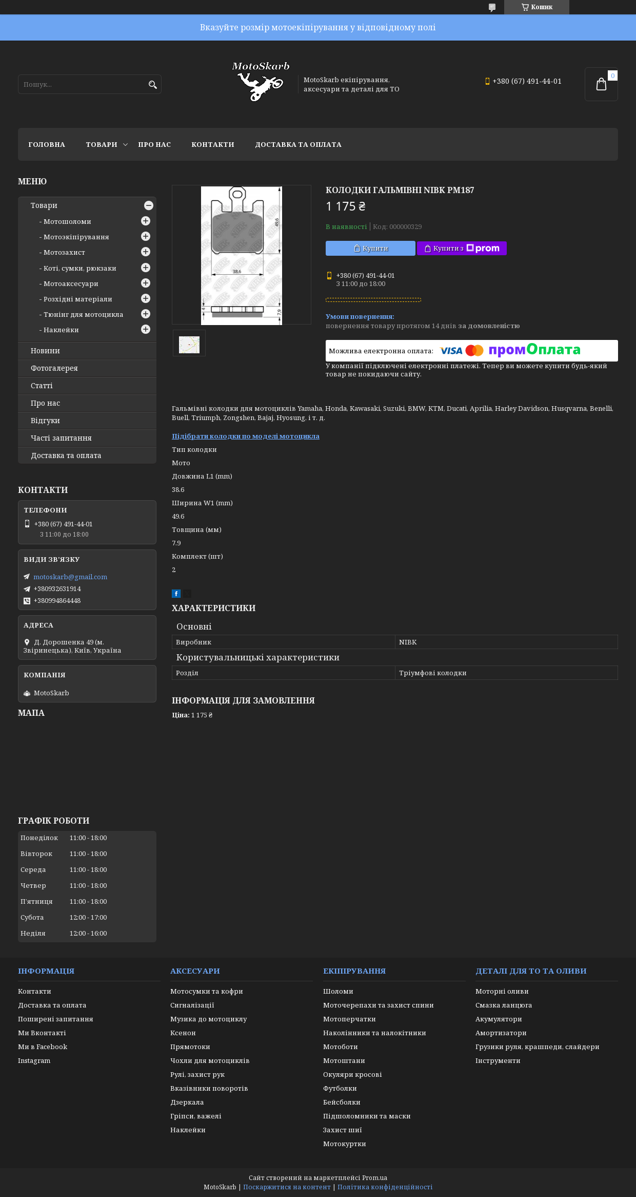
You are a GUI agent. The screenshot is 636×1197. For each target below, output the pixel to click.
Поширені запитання (55, 1018)
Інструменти (498, 1060)
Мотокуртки (344, 1143)
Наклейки (61, 329)
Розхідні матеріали (78, 298)
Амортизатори (501, 1032)
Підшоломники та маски (367, 1115)
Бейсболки (342, 1102)
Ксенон (183, 1032)
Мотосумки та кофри (206, 991)
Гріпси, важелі (196, 1115)
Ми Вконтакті (42, 1032)
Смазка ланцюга (503, 1005)
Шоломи (338, 991)
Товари (101, 144)
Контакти (212, 144)
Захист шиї (342, 1129)
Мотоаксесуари (71, 283)
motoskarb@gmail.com (70, 577)
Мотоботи (340, 1046)
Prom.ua (374, 1177)
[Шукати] (153, 85)
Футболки (340, 1088)
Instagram (34, 1060)
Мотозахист (64, 252)
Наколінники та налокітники (374, 1032)
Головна (46, 144)
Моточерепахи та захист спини (378, 1005)
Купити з (466, 248)
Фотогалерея (54, 368)
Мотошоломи (67, 221)
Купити (375, 248)
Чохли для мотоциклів (210, 1060)
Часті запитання (61, 438)
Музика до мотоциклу (208, 1018)
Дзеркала (187, 1102)
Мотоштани (344, 1060)
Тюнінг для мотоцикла (84, 314)
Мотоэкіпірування (76, 236)
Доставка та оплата (298, 144)
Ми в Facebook (42, 1046)
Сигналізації (192, 1005)
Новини (45, 350)
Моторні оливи (502, 991)
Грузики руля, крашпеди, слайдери (537, 1046)
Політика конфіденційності (385, 1187)
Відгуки (45, 420)
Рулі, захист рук (197, 1074)
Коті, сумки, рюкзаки (80, 268)
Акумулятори (498, 1018)
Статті (42, 385)
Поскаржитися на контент (287, 1187)
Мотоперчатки (349, 1018)
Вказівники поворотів (209, 1088)
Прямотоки (190, 1046)
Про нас (154, 144)
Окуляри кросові (352, 1074)
